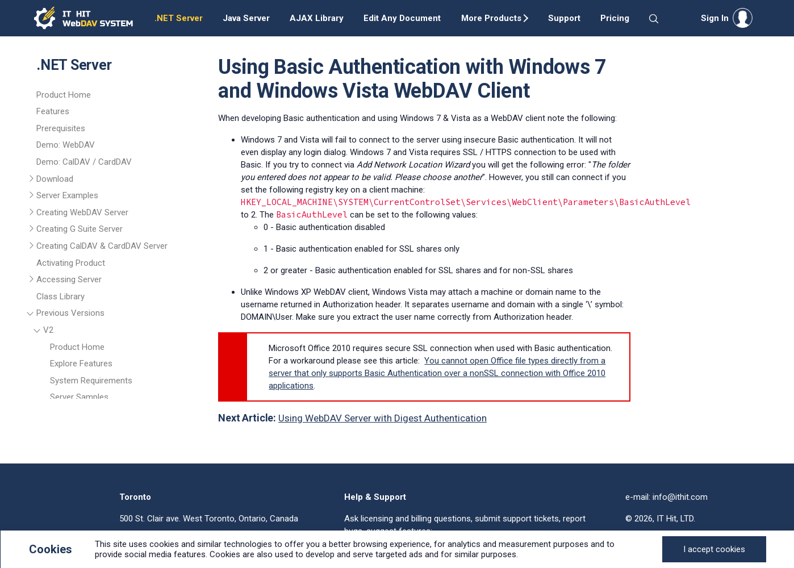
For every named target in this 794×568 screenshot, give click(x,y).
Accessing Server (69, 279)
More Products (491, 18)
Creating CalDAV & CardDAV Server (102, 246)
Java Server (246, 18)
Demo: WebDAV (65, 145)
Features (52, 111)
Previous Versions (70, 313)
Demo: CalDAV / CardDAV (84, 162)
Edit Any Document (402, 18)
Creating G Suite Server (79, 229)
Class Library (60, 296)
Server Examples (67, 195)
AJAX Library (317, 18)
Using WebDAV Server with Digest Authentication (382, 418)
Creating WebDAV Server (82, 212)
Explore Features (81, 363)
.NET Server (178, 18)
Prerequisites (60, 128)
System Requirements (91, 380)
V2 (48, 330)
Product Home (63, 95)
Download (54, 179)
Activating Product (70, 263)
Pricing (614, 18)
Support (564, 18)
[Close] (714, 549)
